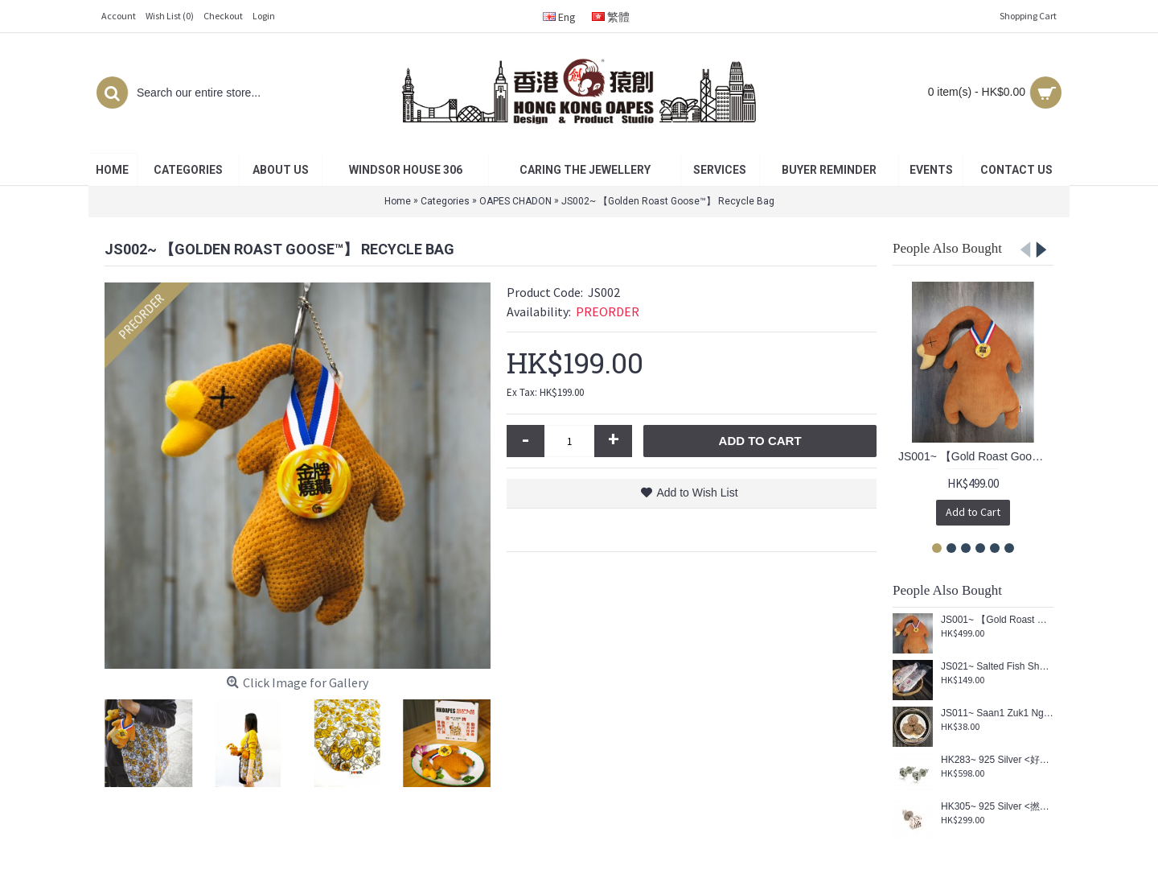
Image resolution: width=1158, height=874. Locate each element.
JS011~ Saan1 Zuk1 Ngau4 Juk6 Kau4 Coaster (997, 713)
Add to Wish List (696, 492)
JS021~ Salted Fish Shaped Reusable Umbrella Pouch (997, 667)
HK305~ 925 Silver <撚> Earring (997, 807)
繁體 (611, 17)
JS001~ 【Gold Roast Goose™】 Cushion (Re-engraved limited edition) (975, 456)
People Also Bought (947, 248)
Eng (559, 17)
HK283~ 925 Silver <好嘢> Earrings (997, 760)
